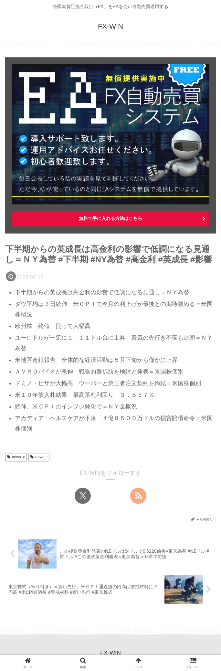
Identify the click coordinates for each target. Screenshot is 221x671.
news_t (38, 457)
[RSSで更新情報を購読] (138, 496)
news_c (16, 457)
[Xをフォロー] (83, 496)
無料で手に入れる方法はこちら (110, 218)
